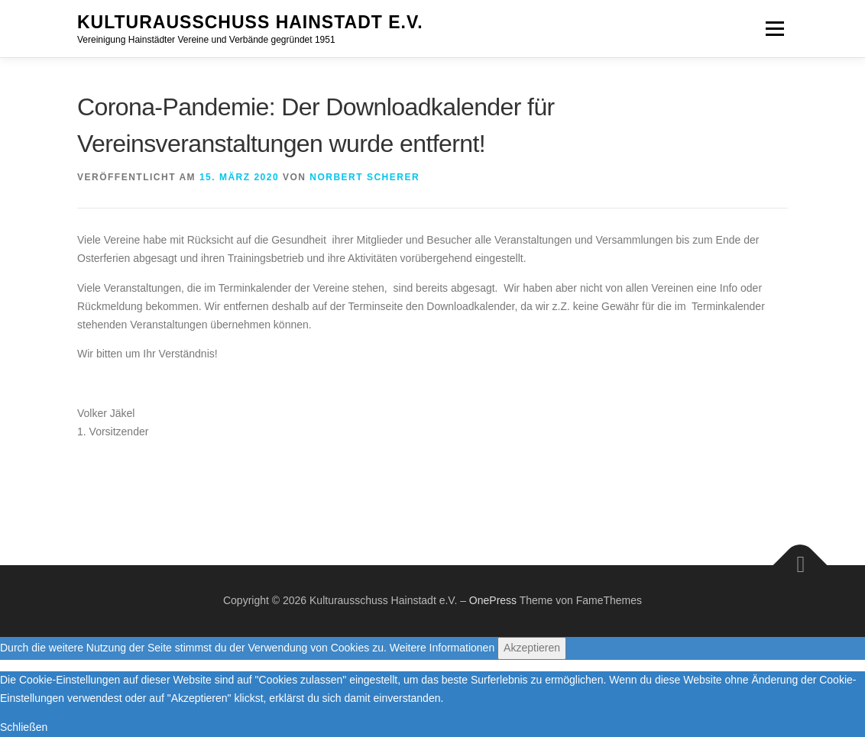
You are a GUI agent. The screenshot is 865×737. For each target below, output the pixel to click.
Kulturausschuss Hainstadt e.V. (250, 22)
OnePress (493, 600)
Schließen (23, 727)
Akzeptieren (532, 648)
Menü (774, 28)
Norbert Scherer (364, 177)
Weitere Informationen (442, 648)
